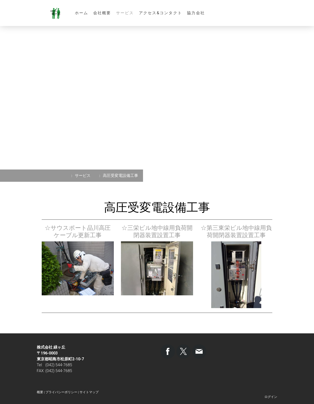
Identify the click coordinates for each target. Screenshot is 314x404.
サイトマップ (89, 392)
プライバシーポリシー (61, 392)
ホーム (81, 13)
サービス (125, 13)
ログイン (270, 397)
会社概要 (102, 13)
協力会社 (196, 13)
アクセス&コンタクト (160, 13)
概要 (40, 392)
